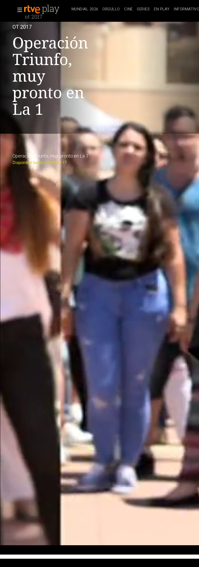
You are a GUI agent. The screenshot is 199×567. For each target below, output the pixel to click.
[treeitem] (85, 9)
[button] (18, 10)
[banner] (46, 9)
